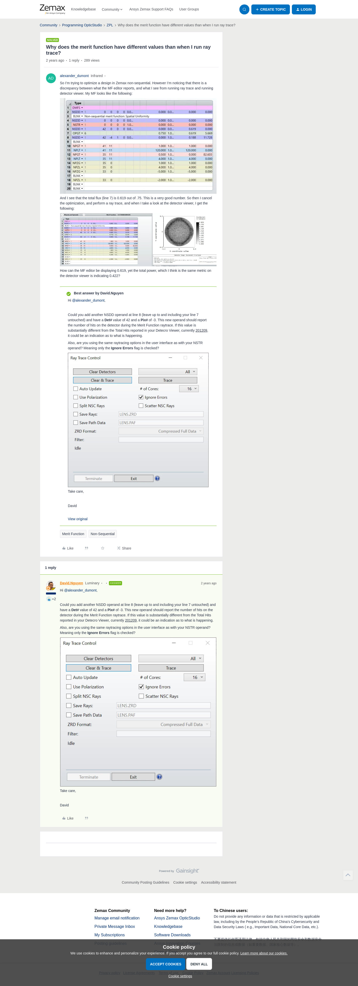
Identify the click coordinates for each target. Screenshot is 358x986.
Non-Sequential (103, 534)
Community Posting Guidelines (145, 882)
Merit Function (73, 534)
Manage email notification (116, 918)
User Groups (189, 9)
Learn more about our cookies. (264, 953)
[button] (270, 9)
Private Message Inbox (114, 926)
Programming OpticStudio (82, 25)
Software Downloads (172, 935)
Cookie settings (185, 882)
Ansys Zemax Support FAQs (151, 9)
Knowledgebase (83, 9)
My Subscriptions (109, 935)
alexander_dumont (74, 76)
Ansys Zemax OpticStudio (177, 918)
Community (48, 25)
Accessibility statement (218, 882)
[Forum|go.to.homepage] (52, 9)
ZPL (110, 25)
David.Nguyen (71, 583)
